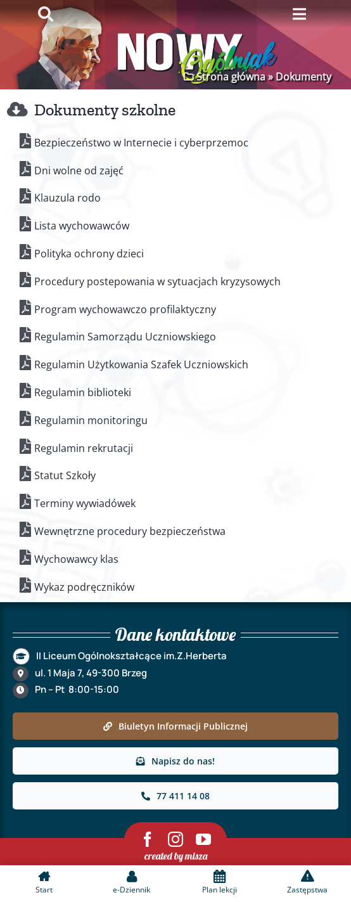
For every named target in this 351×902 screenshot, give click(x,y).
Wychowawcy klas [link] (76, 559)
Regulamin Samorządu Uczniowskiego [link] (125, 337)
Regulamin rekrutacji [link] (83, 448)
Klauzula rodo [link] (67, 198)
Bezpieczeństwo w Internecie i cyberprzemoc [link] (141, 143)
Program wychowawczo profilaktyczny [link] (125, 309)
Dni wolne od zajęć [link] (79, 170)
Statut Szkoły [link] (65, 475)
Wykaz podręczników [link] (84, 587)
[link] (175, 726)
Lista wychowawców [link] (81, 226)
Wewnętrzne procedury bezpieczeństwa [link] (130, 531)
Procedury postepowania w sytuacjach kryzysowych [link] (157, 281)
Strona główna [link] (229, 77)
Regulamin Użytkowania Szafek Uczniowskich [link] (141, 364)
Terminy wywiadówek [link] (85, 503)
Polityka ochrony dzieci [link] (89, 254)
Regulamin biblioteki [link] (82, 392)
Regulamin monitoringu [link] (91, 420)
